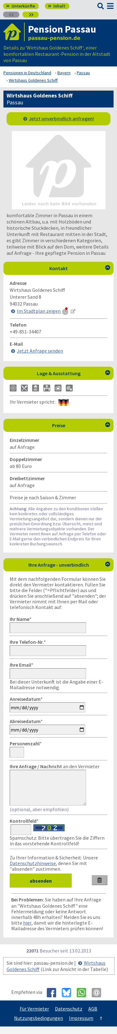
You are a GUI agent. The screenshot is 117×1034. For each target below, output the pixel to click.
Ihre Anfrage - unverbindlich (69, 565)
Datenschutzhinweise (33, 871)
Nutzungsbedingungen (38, 1025)
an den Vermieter (55, 766)
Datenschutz (68, 1016)
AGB (92, 1016)
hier (27, 930)
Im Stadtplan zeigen (43, 311)
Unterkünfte (20, 6)
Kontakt (79, 268)
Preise (81, 425)
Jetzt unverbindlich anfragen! (61, 118)
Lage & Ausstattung (73, 373)
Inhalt (56, 6)
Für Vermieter (34, 1016)
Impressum (81, 1025)
